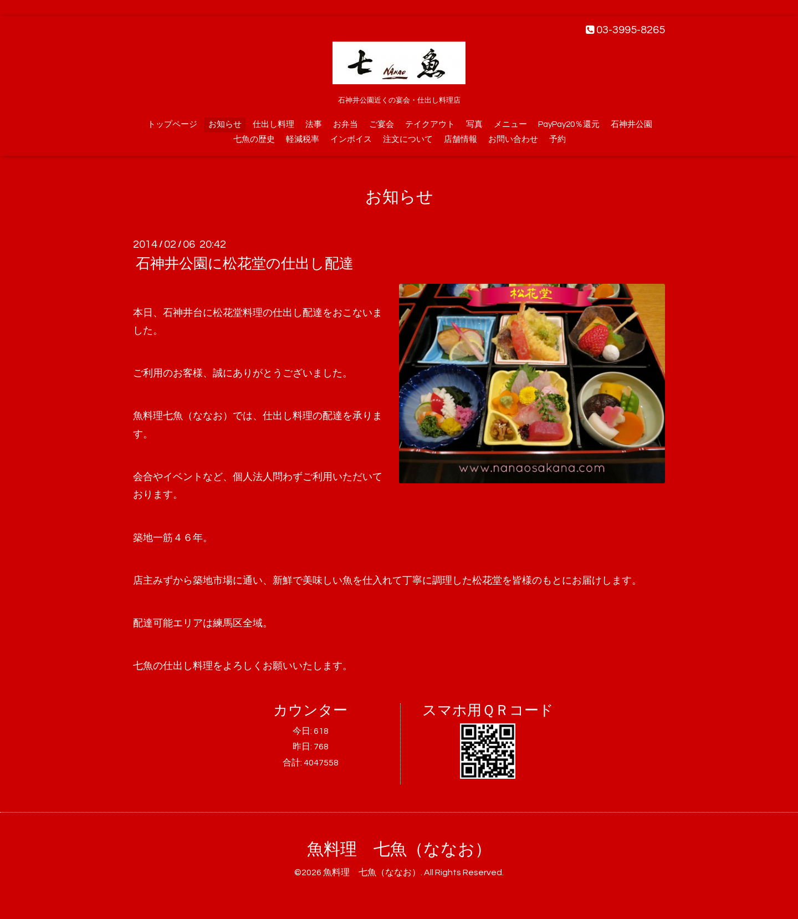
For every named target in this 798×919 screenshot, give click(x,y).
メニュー (510, 124)
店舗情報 (460, 139)
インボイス (351, 139)
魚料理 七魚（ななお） (399, 849)
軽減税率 (302, 139)
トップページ (172, 124)
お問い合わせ (513, 139)
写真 (474, 124)
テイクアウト (430, 124)
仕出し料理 (273, 124)
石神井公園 (631, 124)
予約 (557, 139)
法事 (313, 124)
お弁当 (345, 124)
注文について (408, 139)
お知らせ (225, 124)
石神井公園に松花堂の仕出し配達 (245, 264)
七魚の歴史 (254, 139)
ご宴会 (381, 124)
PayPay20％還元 (569, 124)
